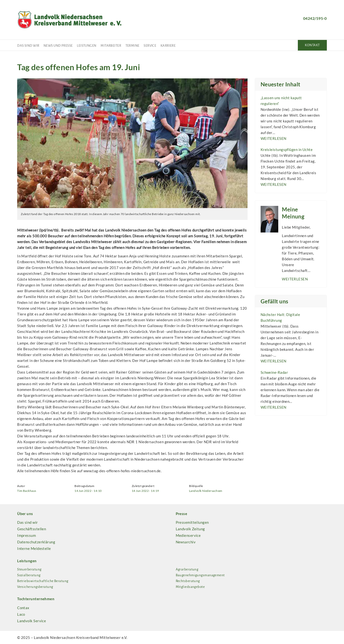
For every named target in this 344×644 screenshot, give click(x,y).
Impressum (26, 535)
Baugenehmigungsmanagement (200, 575)
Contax (23, 608)
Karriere (168, 45)
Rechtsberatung (188, 581)
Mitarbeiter (111, 45)
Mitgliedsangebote (190, 587)
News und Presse (58, 45)
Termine (132, 45)
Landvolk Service (31, 621)
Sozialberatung (28, 575)
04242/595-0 (315, 18)
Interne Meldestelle (34, 548)
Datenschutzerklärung (36, 542)
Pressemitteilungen (192, 522)
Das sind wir (28, 45)
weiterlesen (273, 138)
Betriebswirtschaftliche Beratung (42, 581)
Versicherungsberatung (35, 587)
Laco (21, 614)
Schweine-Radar (274, 372)
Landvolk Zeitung (190, 529)
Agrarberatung (187, 569)
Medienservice (188, 535)
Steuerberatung (29, 569)
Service (150, 45)
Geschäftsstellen (31, 529)
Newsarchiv (186, 542)
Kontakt (312, 45)
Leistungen (86, 45)
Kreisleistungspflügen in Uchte (287, 149)
